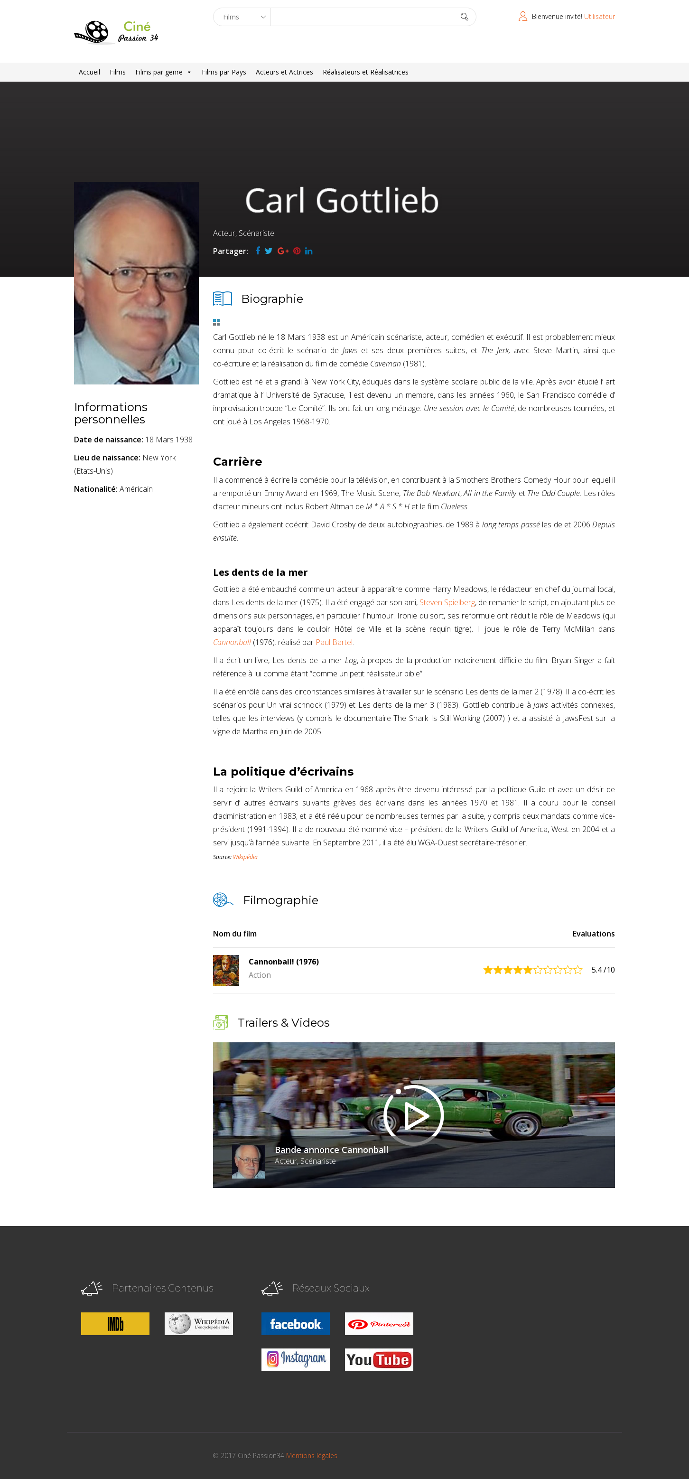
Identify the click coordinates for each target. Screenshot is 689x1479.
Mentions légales (311, 1455)
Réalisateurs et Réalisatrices (366, 71)
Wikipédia (245, 857)
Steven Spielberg (447, 602)
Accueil (89, 71)
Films (118, 71)
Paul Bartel (334, 642)
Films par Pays (224, 71)
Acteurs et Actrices (284, 71)
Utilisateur (599, 16)
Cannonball (232, 642)
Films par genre (163, 72)
